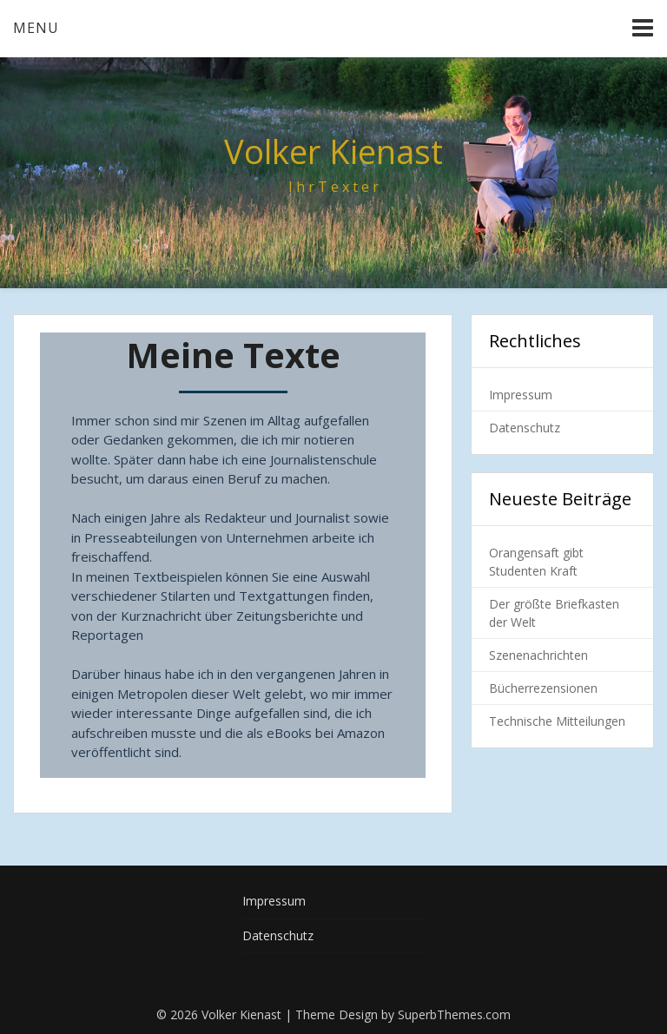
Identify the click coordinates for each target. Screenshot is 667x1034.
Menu (36, 27)
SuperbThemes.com (454, 1014)
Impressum (520, 394)
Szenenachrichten (538, 655)
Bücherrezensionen (543, 688)
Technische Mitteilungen (557, 721)
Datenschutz (524, 427)
